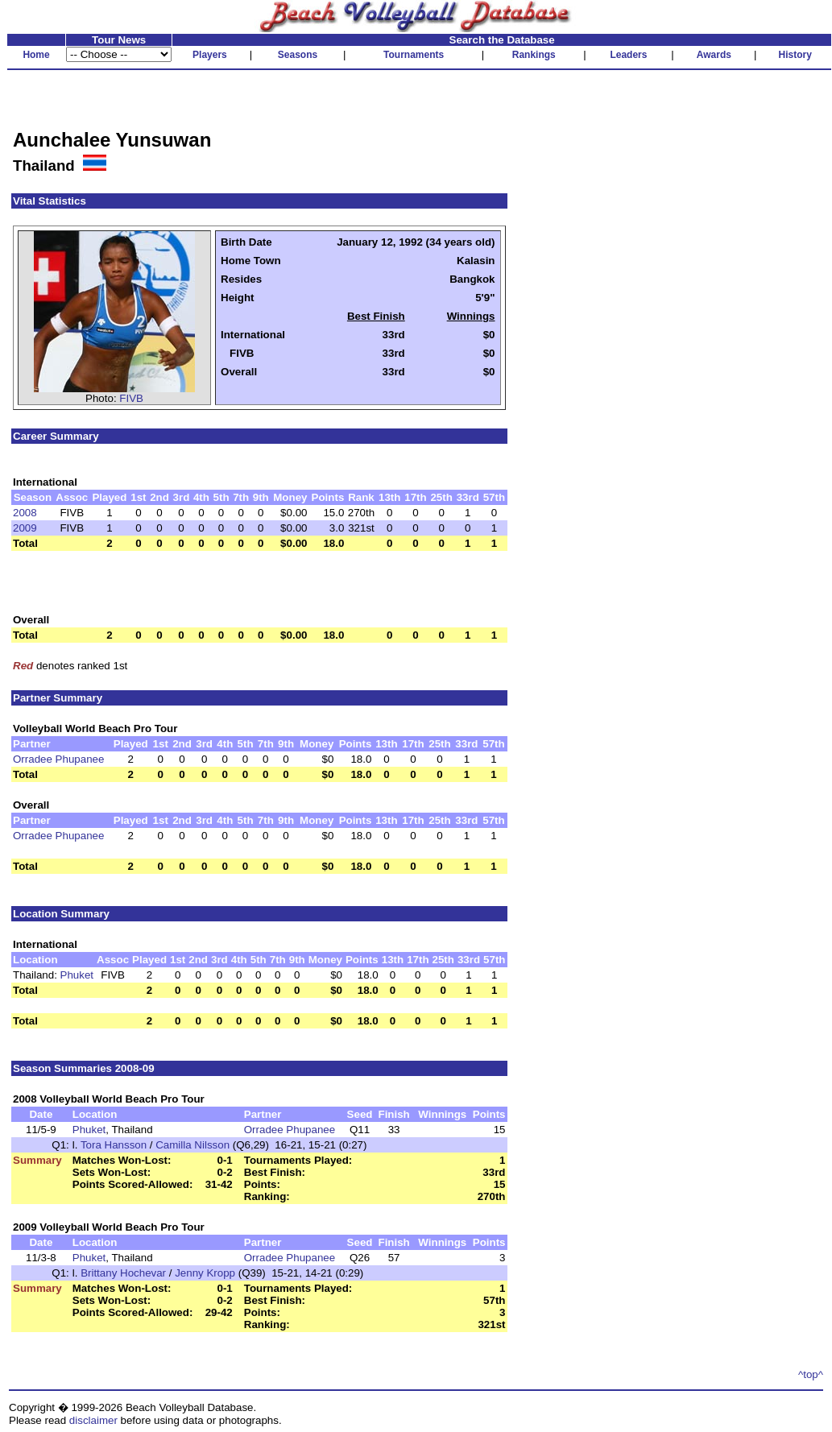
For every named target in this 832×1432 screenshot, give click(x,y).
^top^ (810, 1374)
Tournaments (413, 54)
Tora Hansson (114, 1145)
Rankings (534, 54)
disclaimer (93, 1420)
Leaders (628, 54)
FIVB (131, 398)
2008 (25, 513)
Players (209, 54)
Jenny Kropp (205, 1273)
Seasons (297, 54)
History (795, 54)
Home (36, 54)
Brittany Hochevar (123, 1273)
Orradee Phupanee (58, 759)
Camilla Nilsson (192, 1145)
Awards (714, 54)
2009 (25, 528)
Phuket (77, 975)
